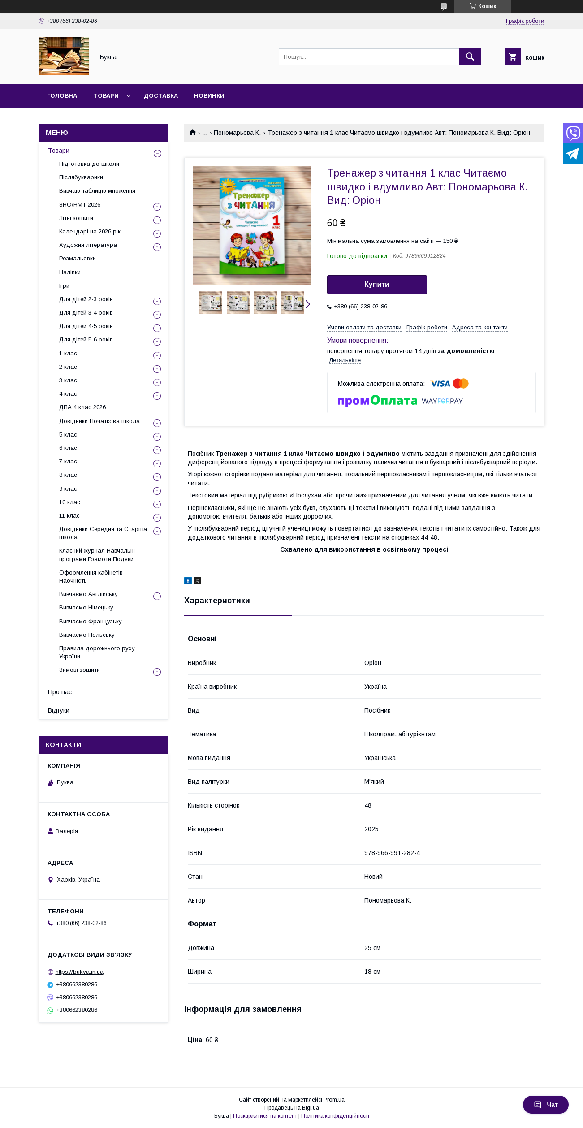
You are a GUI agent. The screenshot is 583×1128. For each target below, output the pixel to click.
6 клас (68, 448)
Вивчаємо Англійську (88, 594)
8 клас (68, 474)
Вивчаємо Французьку (90, 621)
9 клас (68, 488)
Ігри (64, 285)
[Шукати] (470, 56)
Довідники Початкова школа (99, 421)
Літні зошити (76, 218)
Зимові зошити (79, 669)
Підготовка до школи (89, 163)
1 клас (68, 353)
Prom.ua (334, 1100)
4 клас (68, 393)
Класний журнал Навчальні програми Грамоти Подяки (97, 554)
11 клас (69, 515)
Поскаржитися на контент (265, 1116)
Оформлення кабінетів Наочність (91, 576)
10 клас (69, 502)
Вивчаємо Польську (87, 634)
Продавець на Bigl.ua (291, 1108)
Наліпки (70, 272)
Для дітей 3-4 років (86, 312)
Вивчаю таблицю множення (97, 190)
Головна (62, 95)
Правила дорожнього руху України (97, 652)
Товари (106, 95)
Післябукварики (81, 177)
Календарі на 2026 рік (90, 231)
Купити (376, 284)
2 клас (68, 366)
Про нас (60, 692)
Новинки (209, 95)
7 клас (68, 461)
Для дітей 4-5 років (86, 326)
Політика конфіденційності (335, 1116)
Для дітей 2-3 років (86, 299)
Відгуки (58, 710)
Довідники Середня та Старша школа (103, 533)
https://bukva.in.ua (80, 971)
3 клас (68, 380)
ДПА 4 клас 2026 (82, 407)
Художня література (88, 245)
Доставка (161, 95)
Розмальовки (77, 258)
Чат (546, 1105)
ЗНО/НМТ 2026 (79, 204)
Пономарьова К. (237, 132)
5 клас (68, 434)
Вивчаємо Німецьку (86, 607)
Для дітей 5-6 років (86, 339)
